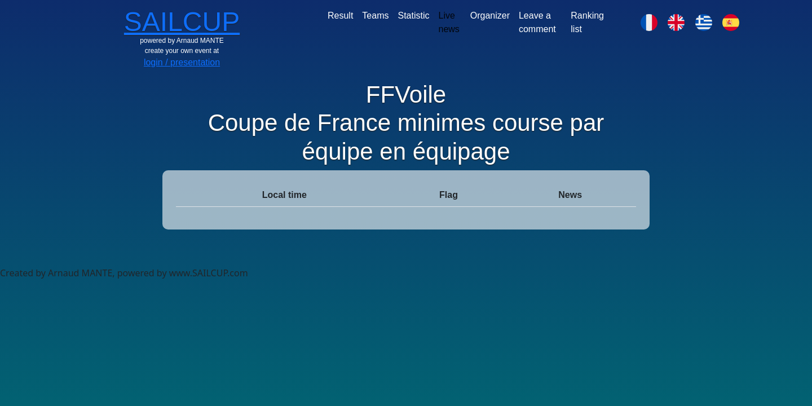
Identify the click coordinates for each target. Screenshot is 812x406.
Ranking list (587, 22)
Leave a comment (537, 22)
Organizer (490, 15)
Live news (449, 22)
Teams (375, 15)
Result (340, 15)
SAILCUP (182, 22)
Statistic (413, 15)
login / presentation (182, 62)
